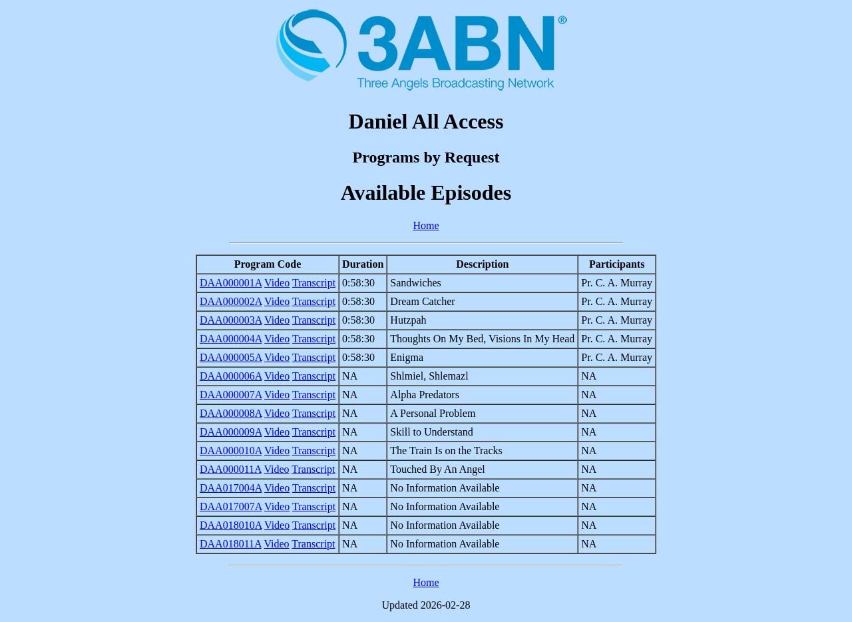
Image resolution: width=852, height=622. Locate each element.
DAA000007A (231, 394)
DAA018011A (231, 543)
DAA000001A (231, 282)
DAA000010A (231, 450)
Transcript (313, 282)
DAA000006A (231, 376)
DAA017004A (231, 487)
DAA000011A (231, 469)
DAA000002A (231, 301)
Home (426, 225)
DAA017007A (231, 506)
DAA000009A (231, 432)
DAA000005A (231, 357)
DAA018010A (231, 525)
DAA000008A (231, 413)
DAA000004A (231, 338)
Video (277, 282)
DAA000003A (231, 320)
